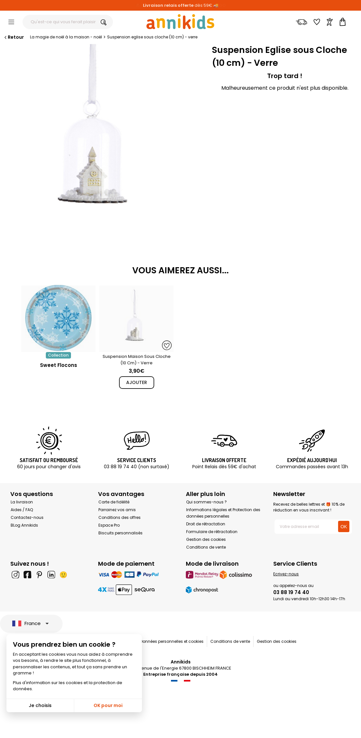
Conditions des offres (119, 517)
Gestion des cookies (206, 539)
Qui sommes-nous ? (206, 502)
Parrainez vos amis (117, 509)
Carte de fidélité (113, 502)
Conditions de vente (206, 547)
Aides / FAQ (22, 509)
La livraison (22, 502)
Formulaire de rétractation (211, 531)
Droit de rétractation (205, 524)
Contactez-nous (27, 517)
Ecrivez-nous (286, 574)
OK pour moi (108, 705)
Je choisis (40, 705)
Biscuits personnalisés (120, 533)
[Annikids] (180, 21)
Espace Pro (109, 525)
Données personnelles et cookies (172, 641)
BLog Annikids (24, 525)
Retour (13, 37)
